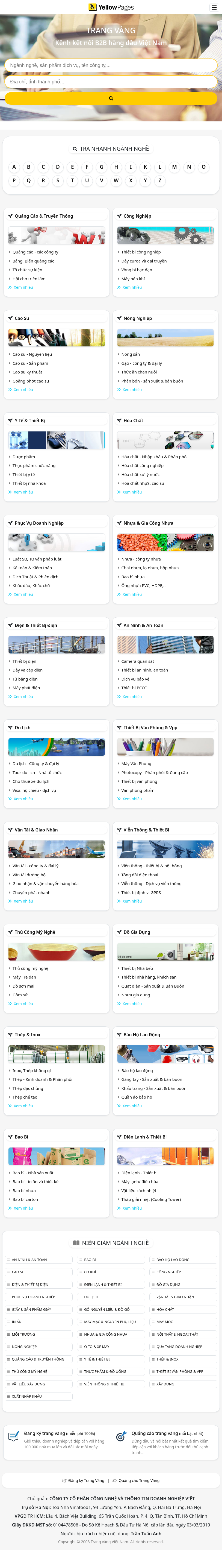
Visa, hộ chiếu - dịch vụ (34, 790)
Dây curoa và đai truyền (144, 261)
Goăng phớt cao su (31, 381)
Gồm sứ (20, 994)
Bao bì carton (25, 1199)
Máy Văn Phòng (136, 763)
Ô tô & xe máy (96, 1346)
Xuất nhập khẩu (27, 1396)
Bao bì (21, 1137)
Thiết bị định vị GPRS (141, 892)
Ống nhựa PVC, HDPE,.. (143, 585)
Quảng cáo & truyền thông (44, 216)
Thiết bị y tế (24, 474)
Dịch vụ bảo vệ (135, 679)
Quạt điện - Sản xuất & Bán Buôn (152, 986)
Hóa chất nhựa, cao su (142, 483)
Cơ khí (90, 1271)
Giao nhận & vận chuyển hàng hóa (46, 883)
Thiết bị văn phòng (139, 781)
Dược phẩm (24, 456)
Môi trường (23, 1334)
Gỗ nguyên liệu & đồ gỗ (107, 1309)
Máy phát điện (26, 687)
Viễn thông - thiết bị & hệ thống (151, 865)
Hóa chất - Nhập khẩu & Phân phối (154, 456)
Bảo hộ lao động (142, 1035)
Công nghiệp (137, 216)
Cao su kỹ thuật (27, 372)
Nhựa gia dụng (135, 994)
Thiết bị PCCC (134, 687)
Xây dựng (165, 1384)
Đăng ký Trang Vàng (86, 1480)
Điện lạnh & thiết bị (145, 1137)
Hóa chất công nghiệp (142, 465)
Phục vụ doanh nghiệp (39, 523)
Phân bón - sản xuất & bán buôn (152, 381)
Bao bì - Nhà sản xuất (33, 1172)
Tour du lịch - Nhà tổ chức (37, 772)
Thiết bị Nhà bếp (137, 968)
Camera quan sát (137, 661)
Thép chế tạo (25, 1097)
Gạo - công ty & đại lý (141, 363)
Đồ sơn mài (23, 986)
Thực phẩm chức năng (34, 465)
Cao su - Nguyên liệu (32, 354)
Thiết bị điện (24, 661)
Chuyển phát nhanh (32, 892)
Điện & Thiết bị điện (36, 625)
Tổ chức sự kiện (27, 269)
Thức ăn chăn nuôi (139, 372)
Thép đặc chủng (28, 1088)
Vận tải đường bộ (29, 874)
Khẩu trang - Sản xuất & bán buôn (153, 1088)
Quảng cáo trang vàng (167, 1433)
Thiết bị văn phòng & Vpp (150, 728)
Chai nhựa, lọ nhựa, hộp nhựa (150, 567)
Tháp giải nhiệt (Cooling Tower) (151, 1199)
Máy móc (164, 1321)
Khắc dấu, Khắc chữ (31, 585)
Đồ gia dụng (137, 932)
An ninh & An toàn (144, 625)
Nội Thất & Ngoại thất (177, 1334)
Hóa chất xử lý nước (140, 474)
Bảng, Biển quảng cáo (34, 261)
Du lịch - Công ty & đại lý (36, 763)
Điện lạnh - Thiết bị (139, 1172)
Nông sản (130, 354)
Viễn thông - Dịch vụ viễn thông (151, 883)
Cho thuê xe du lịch (31, 781)
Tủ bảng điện (25, 679)
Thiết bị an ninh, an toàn (144, 670)
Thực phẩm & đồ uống (105, 1371)
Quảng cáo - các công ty (35, 252)
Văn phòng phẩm (137, 790)
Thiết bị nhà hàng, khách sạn (148, 977)
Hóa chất (133, 421)
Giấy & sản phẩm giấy (31, 1309)
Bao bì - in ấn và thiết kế (35, 1181)
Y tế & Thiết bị (30, 421)
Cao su (22, 318)
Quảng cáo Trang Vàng (139, 1480)
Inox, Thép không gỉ (32, 1070)
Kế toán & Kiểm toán (32, 567)
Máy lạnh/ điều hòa (139, 1181)
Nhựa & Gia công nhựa (148, 523)
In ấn (17, 1321)
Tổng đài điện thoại (139, 874)
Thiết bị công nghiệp (141, 252)
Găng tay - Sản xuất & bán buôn (151, 1079)
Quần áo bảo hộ (136, 1097)
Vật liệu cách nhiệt (138, 1190)
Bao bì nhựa (132, 576)
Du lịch (23, 728)
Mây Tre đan (24, 977)
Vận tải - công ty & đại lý (35, 865)
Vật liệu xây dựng (28, 1384)
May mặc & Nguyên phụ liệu (110, 1321)
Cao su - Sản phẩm (30, 363)
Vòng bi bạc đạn (136, 269)
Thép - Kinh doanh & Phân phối (42, 1079)
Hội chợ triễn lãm (29, 278)
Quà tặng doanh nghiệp (179, 1346)
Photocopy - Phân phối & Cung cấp (154, 772)
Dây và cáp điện (28, 670)
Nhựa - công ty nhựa (141, 559)
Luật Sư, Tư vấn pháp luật (37, 559)
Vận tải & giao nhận (36, 830)
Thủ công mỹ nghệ (35, 932)
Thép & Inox (27, 1035)
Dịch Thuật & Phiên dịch (35, 576)
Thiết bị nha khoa (29, 483)
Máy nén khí (133, 278)
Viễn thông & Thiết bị (146, 830)
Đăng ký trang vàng (59, 1433)
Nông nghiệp (138, 318)
